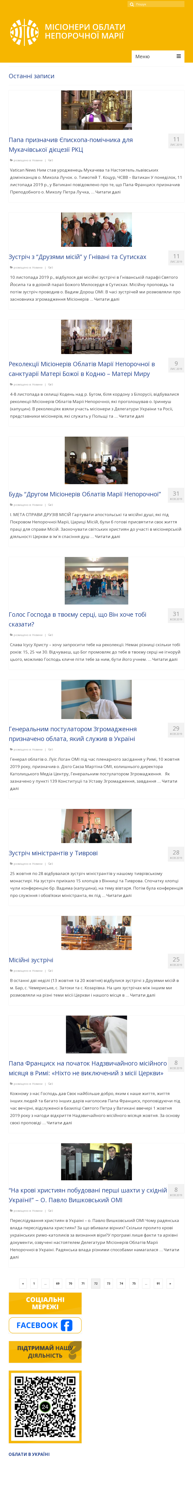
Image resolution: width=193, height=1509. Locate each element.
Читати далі (108, 192)
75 (134, 1283)
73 (108, 1283)
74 (121, 1283)
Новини (37, 160)
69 (57, 1283)
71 (83, 1283)
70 (70, 1283)
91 (158, 1283)
